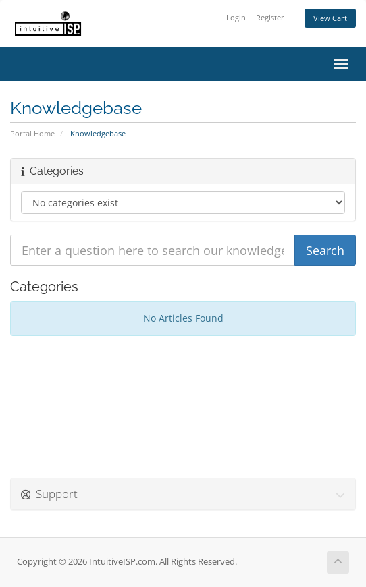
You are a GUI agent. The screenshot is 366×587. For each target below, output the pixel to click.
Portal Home (32, 133)
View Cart (330, 18)
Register (270, 17)
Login (236, 17)
